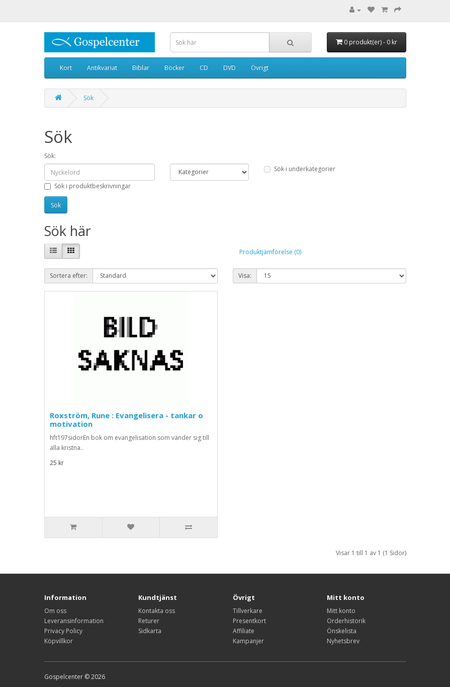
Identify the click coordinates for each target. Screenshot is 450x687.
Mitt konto (341, 610)
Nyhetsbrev (343, 641)
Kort (66, 67)
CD (204, 67)
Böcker (174, 67)
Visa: (244, 275)
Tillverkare (247, 610)
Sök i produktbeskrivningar (87, 186)
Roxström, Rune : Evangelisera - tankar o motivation (126, 419)
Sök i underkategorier (299, 169)
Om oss (55, 610)
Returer (148, 621)
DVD (229, 67)
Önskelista (341, 631)
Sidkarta (149, 631)
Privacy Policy (63, 631)
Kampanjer (248, 641)
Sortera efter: (68, 275)
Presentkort (249, 621)
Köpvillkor (58, 641)
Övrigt (259, 67)
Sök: (50, 155)
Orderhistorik (346, 621)
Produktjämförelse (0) (270, 252)
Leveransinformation (74, 621)
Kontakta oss (156, 610)
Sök (88, 98)
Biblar (140, 67)
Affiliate (243, 631)
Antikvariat (102, 67)
